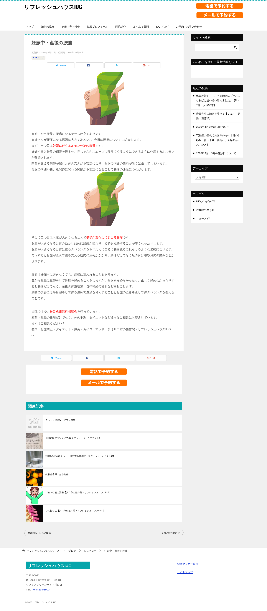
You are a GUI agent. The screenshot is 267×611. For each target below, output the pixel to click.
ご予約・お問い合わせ (189, 26)
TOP (43, 550)
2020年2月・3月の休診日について (216, 153)
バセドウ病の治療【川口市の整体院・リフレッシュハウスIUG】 (78, 492)
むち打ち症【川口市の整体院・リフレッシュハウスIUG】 (75, 510)
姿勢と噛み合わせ (170, 533)
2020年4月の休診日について (212, 126)
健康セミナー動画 (187, 563)
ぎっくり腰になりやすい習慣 (60, 420)
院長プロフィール (97, 26)
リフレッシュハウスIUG (54, 6)
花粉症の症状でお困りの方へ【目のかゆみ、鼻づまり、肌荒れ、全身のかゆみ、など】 (218, 140)
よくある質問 (141, 26)
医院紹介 (120, 26)
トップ (30, 26)
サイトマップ (185, 572)
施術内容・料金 (71, 26)
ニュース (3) (203, 218)
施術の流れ (47, 26)
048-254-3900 (41, 589)
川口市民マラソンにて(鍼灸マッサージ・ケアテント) (72, 438)
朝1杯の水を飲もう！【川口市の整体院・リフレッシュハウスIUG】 (80, 456)
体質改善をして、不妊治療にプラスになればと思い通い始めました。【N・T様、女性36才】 (218, 100)
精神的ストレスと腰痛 (39, 533)
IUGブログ (162, 26)
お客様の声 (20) (205, 209)
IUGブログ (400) (205, 201)
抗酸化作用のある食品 (56, 474)
